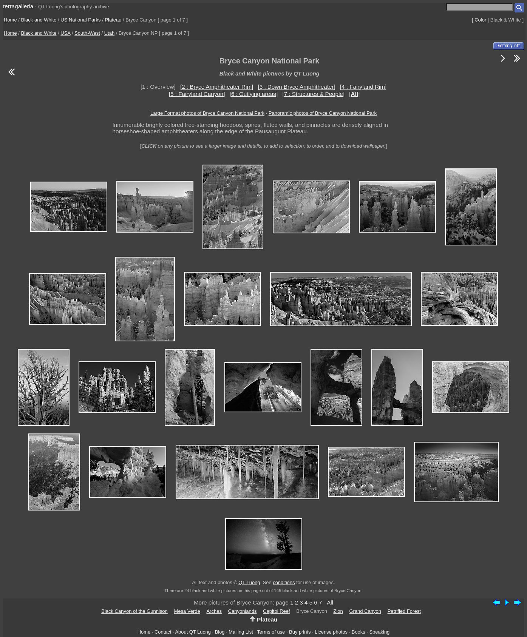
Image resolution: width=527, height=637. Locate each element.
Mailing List (241, 632)
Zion (338, 611)
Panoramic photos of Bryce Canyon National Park (323, 113)
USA (65, 33)
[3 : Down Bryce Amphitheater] (296, 86)
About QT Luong (192, 632)
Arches (213, 611)
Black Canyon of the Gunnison (134, 611)
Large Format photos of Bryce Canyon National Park (207, 113)
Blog (220, 632)
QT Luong (249, 582)
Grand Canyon (365, 611)
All (330, 602)
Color (480, 20)
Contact (163, 632)
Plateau (113, 20)
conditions (284, 582)
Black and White (39, 20)
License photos (331, 632)
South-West (87, 33)
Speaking (379, 632)
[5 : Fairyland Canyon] (197, 94)
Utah (109, 33)
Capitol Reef (276, 611)
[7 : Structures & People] (313, 94)
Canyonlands (242, 611)
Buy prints (300, 632)
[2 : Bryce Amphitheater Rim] (216, 86)
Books (358, 632)
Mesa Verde (187, 611)
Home (10, 20)
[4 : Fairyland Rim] (363, 86)
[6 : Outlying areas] (254, 94)
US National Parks (80, 20)
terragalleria (18, 6)
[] (354, 94)
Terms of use (271, 632)
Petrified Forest (404, 611)
